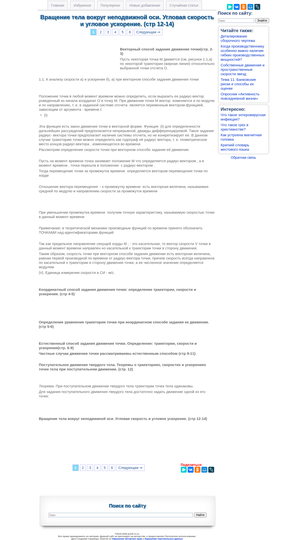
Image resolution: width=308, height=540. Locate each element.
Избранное (82, 5)
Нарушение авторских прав (127, 539)
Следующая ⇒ (148, 32)
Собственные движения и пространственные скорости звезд (243, 69)
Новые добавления (144, 5)
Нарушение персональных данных (164, 539)
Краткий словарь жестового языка (235, 147)
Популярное (110, 5)
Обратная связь (243, 158)
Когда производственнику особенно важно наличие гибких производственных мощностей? (243, 52)
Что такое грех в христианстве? (234, 127)
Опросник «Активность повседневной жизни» (240, 96)
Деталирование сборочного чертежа (238, 38)
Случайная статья (184, 5)
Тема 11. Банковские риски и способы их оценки (238, 83)
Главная (57, 5)
